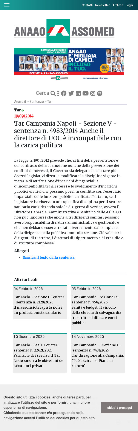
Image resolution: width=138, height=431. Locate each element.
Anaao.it (20, 102)
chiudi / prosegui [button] (119, 407)
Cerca (43, 93)
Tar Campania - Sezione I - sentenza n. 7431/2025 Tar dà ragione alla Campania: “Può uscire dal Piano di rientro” (98, 355)
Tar (49, 102)
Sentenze (37, 102)
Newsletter (102, 5)
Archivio (117, 5)
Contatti (87, 5)
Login (129, 5)
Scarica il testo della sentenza (48, 257)
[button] (4, 428)
